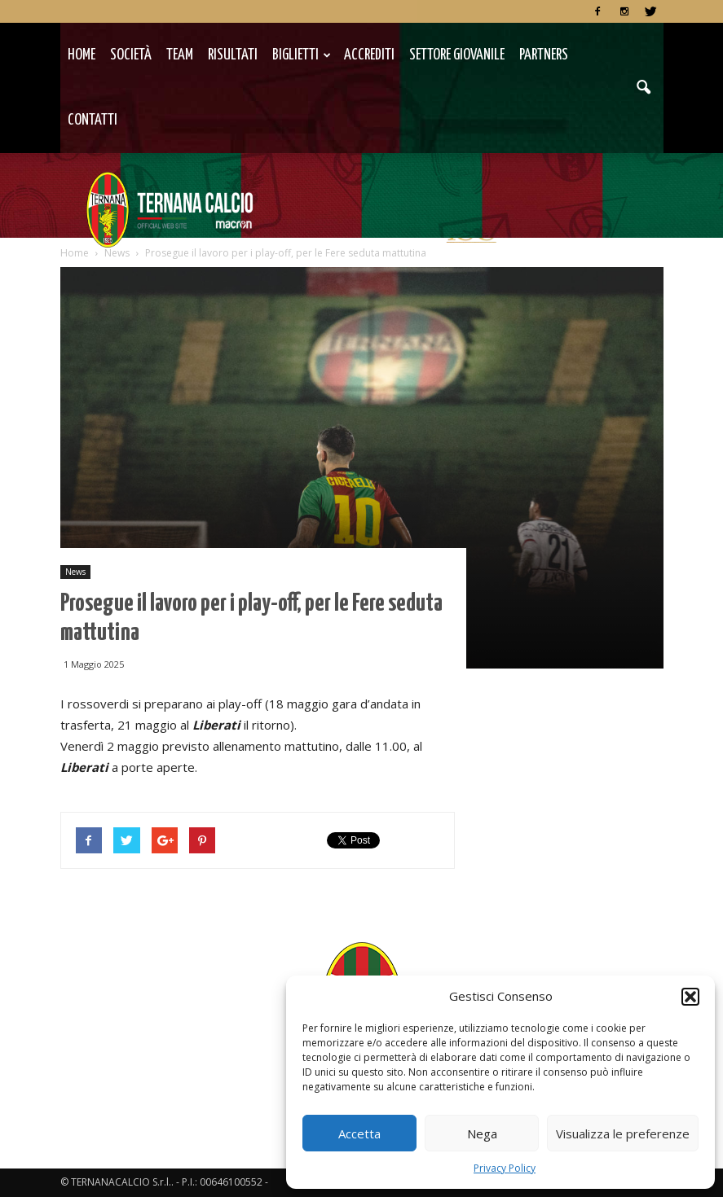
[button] (690, 997)
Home (81, 55)
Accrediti (369, 55)
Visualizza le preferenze (623, 1133)
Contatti (92, 120)
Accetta (359, 1133)
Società (131, 55)
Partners (543, 55)
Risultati (233, 55)
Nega (482, 1133)
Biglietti (301, 55)
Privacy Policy (505, 1168)
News (75, 571)
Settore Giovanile (457, 55)
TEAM (179, 55)
